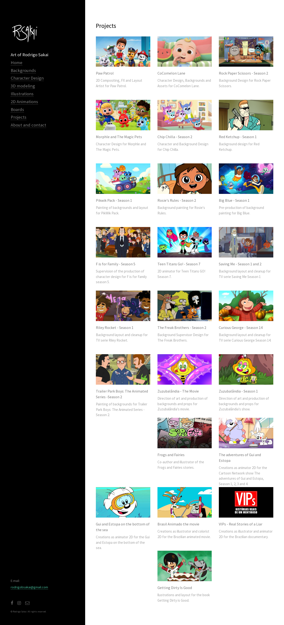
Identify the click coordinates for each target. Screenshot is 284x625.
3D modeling (23, 86)
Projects (18, 117)
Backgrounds (23, 70)
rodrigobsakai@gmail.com (29, 587)
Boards (17, 109)
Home (16, 62)
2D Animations (24, 101)
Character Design (27, 78)
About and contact (28, 125)
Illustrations (22, 93)
